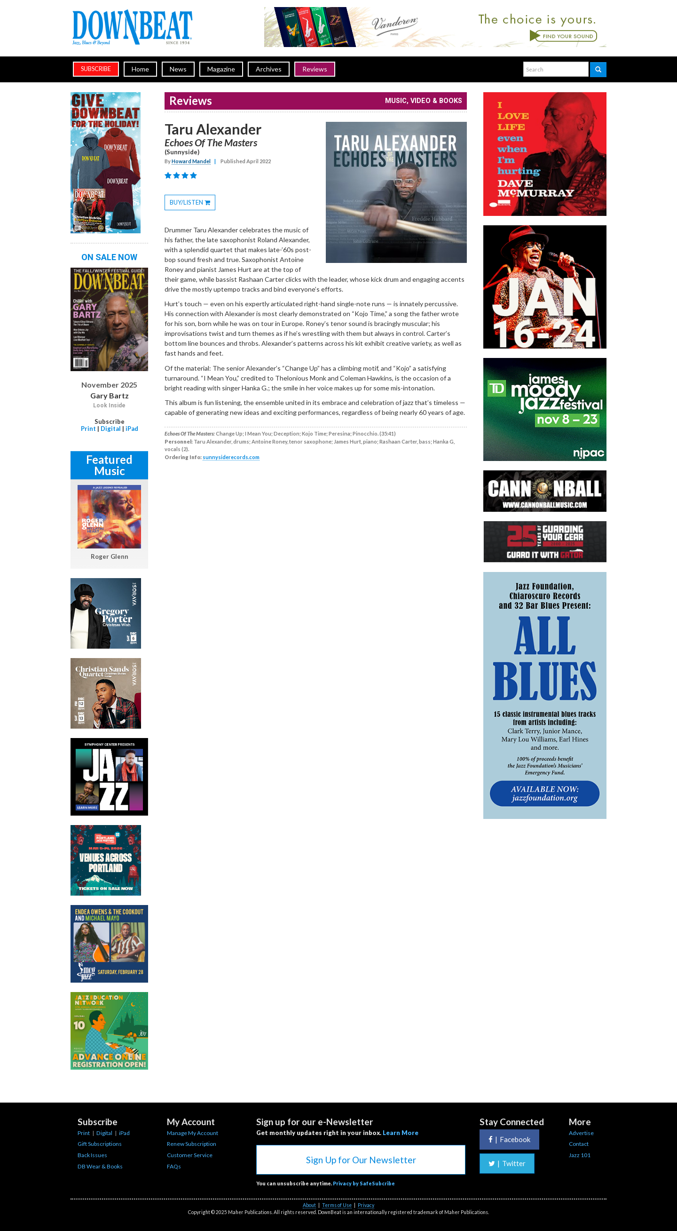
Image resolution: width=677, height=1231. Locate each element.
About (309, 1205)
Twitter (507, 1163)
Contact (579, 1143)
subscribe (96, 68)
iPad (132, 428)
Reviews (314, 69)
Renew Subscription (191, 1143)
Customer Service (190, 1155)
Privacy (366, 1205)
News (178, 69)
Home (140, 69)
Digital (111, 428)
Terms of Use (337, 1205)
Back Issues (92, 1155)
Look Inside (109, 405)
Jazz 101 (579, 1155)
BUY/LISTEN (192, 203)
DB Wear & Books (100, 1166)
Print (88, 428)
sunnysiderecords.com (231, 457)
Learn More (400, 1132)
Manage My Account (192, 1132)
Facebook (509, 1139)
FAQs (174, 1166)
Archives (269, 69)
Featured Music (109, 465)
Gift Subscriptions (100, 1143)
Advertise (581, 1132)
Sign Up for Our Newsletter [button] (361, 1159)
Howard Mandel (191, 161)
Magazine (221, 69)
